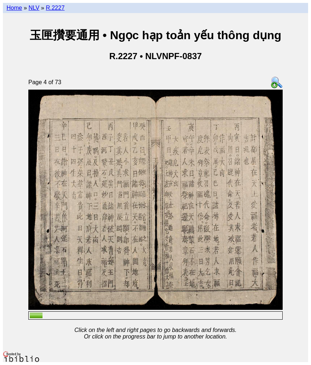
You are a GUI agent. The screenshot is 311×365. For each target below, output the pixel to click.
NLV (33, 8)
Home (14, 8)
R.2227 (55, 8)
